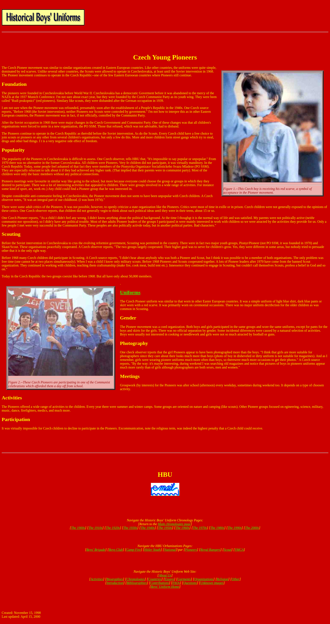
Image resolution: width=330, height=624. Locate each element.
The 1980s (217, 528)
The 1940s (147, 528)
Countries (154, 579)
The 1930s (130, 528)
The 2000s (252, 528)
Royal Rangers (210, 549)
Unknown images (212, 583)
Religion (222, 579)
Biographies (114, 579)
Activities (96, 579)
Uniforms (130, 292)
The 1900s (78, 528)
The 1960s (182, 528)
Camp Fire (133, 549)
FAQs (176, 583)
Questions (190, 583)
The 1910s (95, 528)
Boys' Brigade (95, 549)
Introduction (114, 583)
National (170, 549)
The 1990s (235, 528)
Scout (227, 549)
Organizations (203, 579)
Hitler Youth (152, 549)
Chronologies (135, 579)
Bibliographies (137, 583)
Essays (169, 579)
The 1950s (165, 528)
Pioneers (191, 549)
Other (236, 579)
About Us (165, 575)
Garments (184, 579)
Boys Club (116, 549)
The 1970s (200, 528)
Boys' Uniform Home (165, 586)
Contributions (159, 583)
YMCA (239, 549)
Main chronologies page (174, 524)
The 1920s (113, 528)
